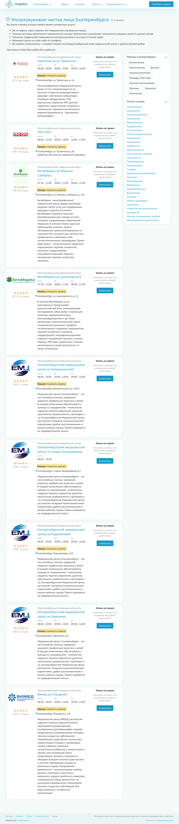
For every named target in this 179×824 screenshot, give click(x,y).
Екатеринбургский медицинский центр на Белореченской (61, 367)
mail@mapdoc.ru (24, 820)
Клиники (80, 4)
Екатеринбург (40, 4)
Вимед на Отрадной (52, 694)
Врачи (65, 4)
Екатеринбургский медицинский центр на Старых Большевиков (61, 449)
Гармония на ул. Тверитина (56, 61)
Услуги (95, 4)
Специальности (114, 4)
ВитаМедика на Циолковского (59, 277)
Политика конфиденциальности (159, 820)
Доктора (9, 816)
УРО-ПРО (44, 132)
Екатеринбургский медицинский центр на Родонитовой (61, 531)
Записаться (105, 74)
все (165, 57)
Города (55, 816)
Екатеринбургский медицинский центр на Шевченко (61, 614)
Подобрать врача (161, 4)
